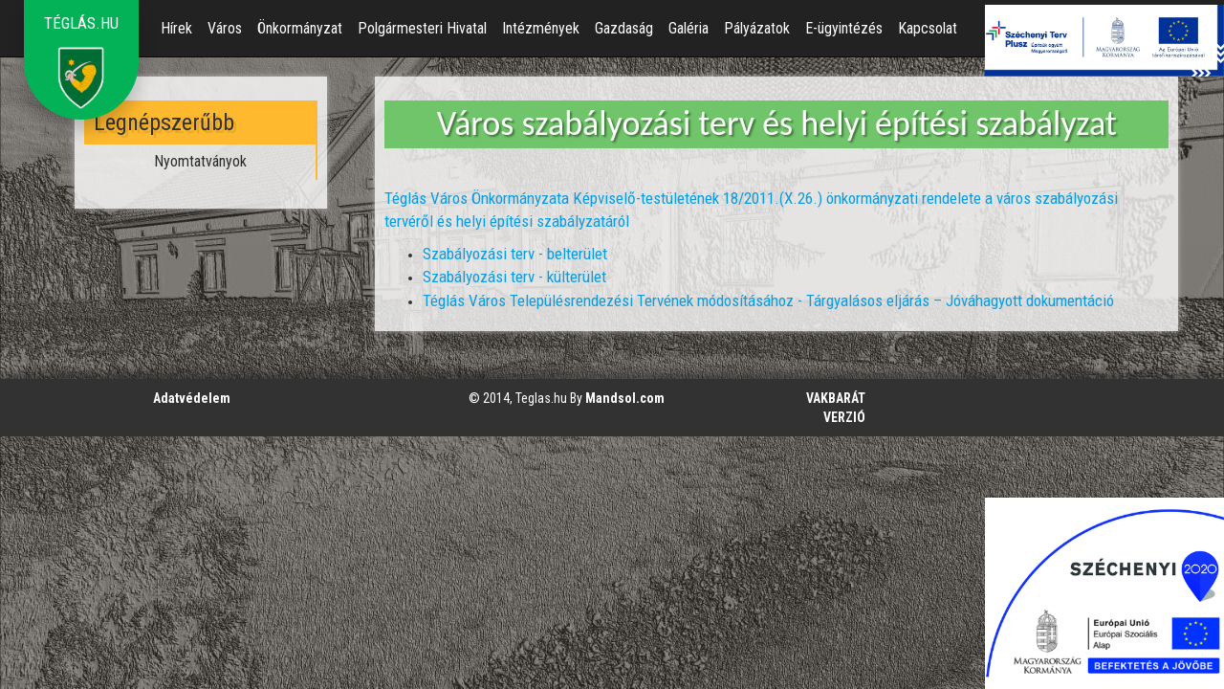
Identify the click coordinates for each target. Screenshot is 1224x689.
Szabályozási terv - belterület (515, 253)
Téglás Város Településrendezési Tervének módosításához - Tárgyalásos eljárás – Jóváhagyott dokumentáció (768, 300)
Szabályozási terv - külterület (514, 276)
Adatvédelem (191, 398)
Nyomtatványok (200, 161)
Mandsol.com (625, 398)
